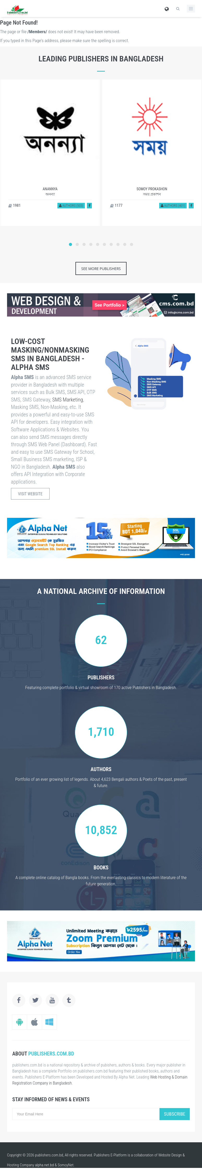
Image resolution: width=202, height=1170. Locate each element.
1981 (14, 205)
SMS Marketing (67, 400)
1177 (116, 205)
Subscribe (174, 1114)
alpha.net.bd (44, 1165)
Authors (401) (173, 206)
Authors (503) (71, 206)
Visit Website (30, 493)
